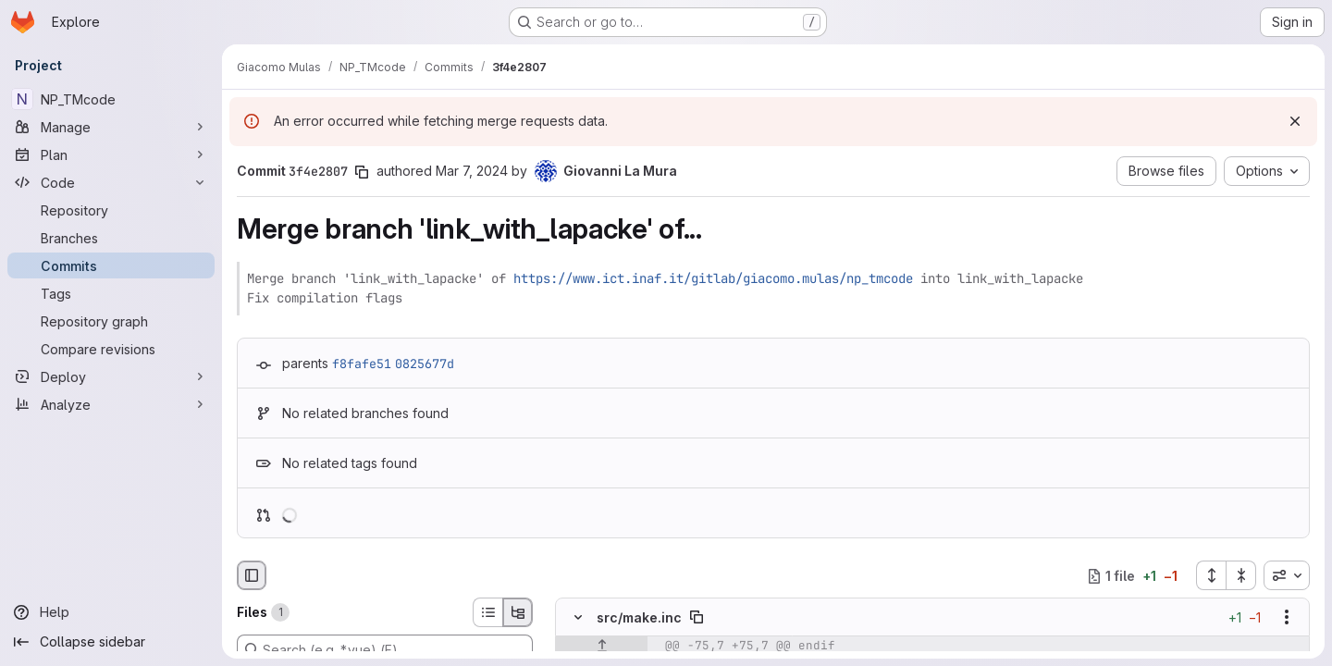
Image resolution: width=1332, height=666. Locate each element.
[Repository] (111, 210)
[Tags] (111, 293)
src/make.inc (639, 617)
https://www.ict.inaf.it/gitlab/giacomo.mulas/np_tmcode (713, 278)
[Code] (111, 182)
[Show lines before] (602, 646)
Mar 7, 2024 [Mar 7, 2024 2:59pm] (472, 171)
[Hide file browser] (251, 575)
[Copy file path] (696, 618)
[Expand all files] (1211, 575)
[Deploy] (111, 376)
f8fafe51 (361, 363)
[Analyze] (111, 404)
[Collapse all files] (1241, 575)
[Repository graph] (111, 321)
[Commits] (111, 265)
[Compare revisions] (111, 349)
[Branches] (111, 238)
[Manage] (111, 127)
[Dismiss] (1295, 121)
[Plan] (111, 154)
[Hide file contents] (578, 618)
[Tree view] (518, 612)
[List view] (487, 612)
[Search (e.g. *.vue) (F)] (385, 649)
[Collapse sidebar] (111, 642)
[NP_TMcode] (111, 99)
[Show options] (1287, 618)
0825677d (424, 363)
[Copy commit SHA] (362, 172)
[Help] (111, 612)
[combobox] (1287, 575)
